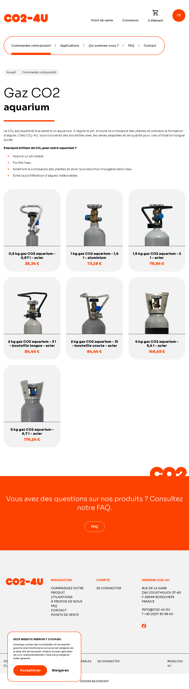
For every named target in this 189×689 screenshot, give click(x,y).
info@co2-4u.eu (156, 610)
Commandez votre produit (31, 46)
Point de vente (102, 20)
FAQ (131, 46)
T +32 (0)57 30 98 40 (157, 614)
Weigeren (60, 670)
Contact (150, 46)
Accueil (11, 72)
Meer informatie (40, 658)
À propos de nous (66, 601)
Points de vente (65, 615)
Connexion (130, 20)
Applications (69, 46)
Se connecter (108, 588)
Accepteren (30, 670)
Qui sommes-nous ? (104, 46)
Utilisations (62, 597)
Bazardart (100, 681)
